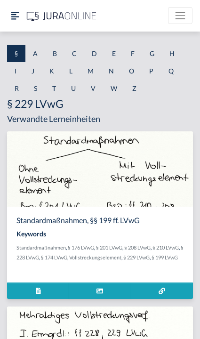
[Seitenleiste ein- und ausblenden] (15, 16)
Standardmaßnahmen (41, 247)
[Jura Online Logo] (61, 16)
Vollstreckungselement (95, 257)
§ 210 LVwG (165, 247)
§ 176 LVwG (81, 247)
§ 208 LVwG (137, 247)
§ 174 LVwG (54, 257)
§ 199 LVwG (165, 257)
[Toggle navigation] (180, 15)
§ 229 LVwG (136, 257)
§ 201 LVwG (109, 247)
